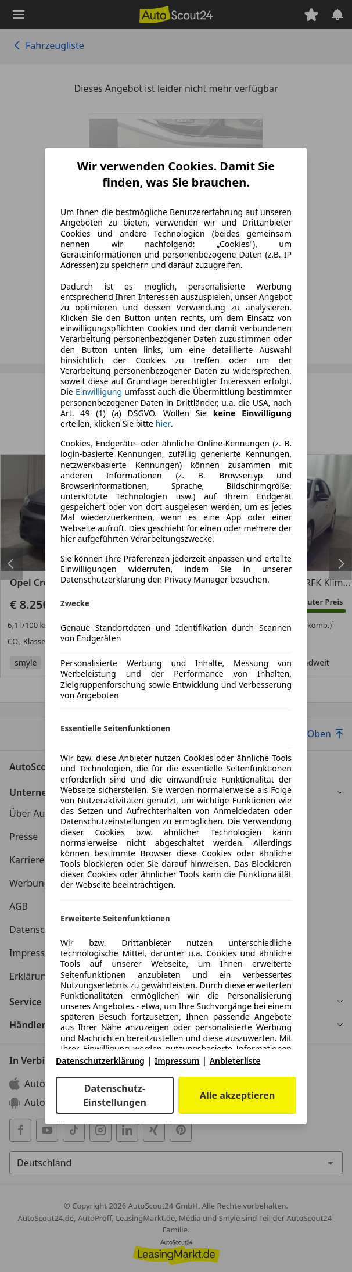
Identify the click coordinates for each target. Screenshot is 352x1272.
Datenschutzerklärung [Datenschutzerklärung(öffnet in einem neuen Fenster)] (100, 1060)
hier (163, 424)
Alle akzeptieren (237, 1095)
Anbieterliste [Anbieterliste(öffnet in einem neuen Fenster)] (235, 1060)
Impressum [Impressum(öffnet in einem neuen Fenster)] (177, 1060)
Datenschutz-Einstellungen (114, 1095)
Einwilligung (99, 391)
